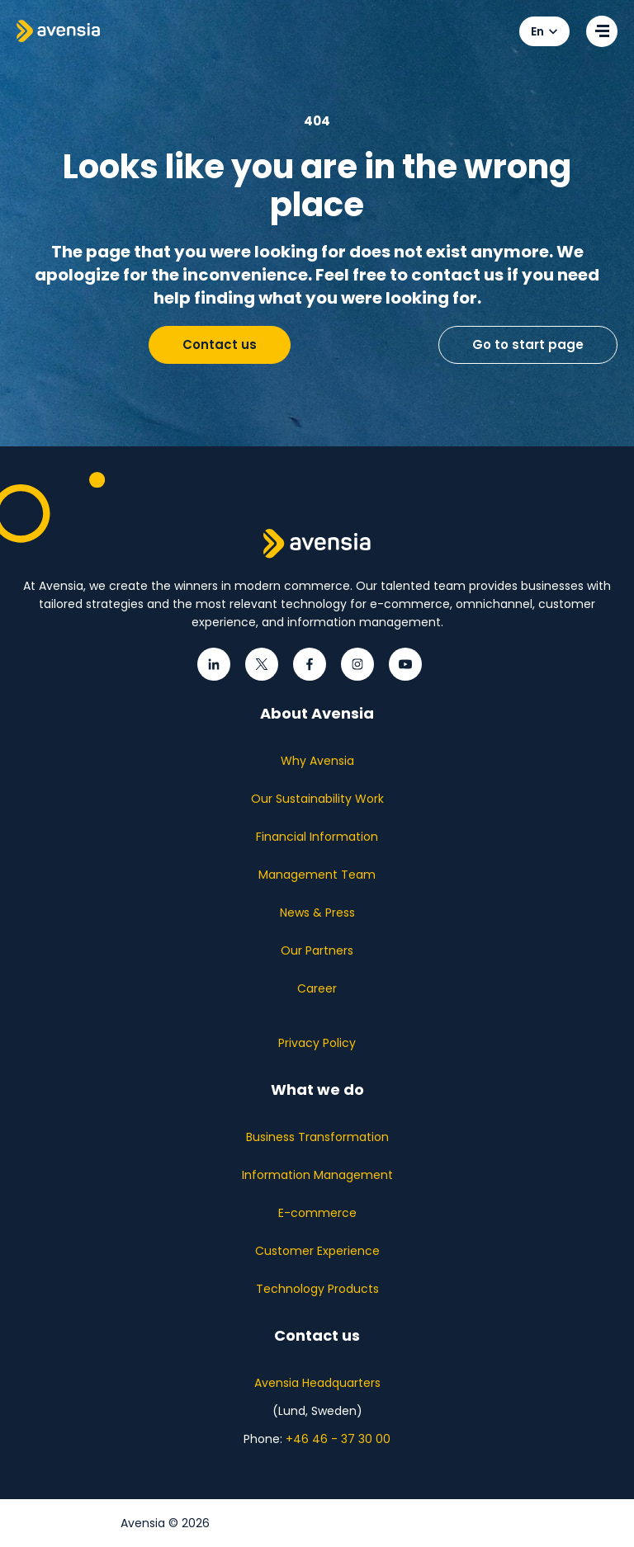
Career (317, 988)
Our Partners (317, 950)
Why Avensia (317, 760)
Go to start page (528, 344)
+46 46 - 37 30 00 (338, 1439)
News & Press (317, 912)
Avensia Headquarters (317, 1383)
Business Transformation (317, 1137)
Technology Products (317, 1289)
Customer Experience (317, 1251)
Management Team (317, 874)
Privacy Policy (317, 1043)
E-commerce (317, 1213)
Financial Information (317, 836)
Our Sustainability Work (317, 798)
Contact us (219, 344)
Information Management (317, 1175)
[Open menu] (601, 31)
